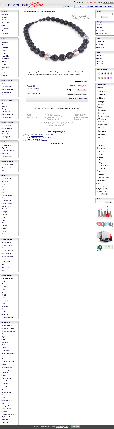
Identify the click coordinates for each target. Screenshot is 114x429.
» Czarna (3, 53)
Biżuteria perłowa (7, 122)
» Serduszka (4, 306)
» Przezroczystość (101, 186)
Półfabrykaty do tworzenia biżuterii (99, 6)
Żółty (99, 163)
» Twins (3, 184)
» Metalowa (4, 48)
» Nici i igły (4, 386)
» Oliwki (3, 311)
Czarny (33, 93)
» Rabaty (99, 58)
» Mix (2, 270)
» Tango (3, 231)
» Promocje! (100, 56)
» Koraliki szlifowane (7, 245)
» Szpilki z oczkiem (6, 400)
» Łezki (3, 303)
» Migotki (3, 259)
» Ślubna (3, 70)
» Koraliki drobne (6, 178)
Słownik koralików (31, 117)
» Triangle (4, 212)
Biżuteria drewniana (7, 142)
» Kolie (3, 103)
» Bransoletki (5, 23)
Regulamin (50, 117)
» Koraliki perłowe (6, 242)
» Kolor (98, 142)
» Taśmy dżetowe (6, 409)
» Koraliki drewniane (7, 164)
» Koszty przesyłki (101, 33)
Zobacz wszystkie (57, 143)
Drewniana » (103, 128)
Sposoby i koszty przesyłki (55, 116)
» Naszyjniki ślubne (7, 86)
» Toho (3, 192)
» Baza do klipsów (6, 325)
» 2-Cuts (3, 223)
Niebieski (101, 151)
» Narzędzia (4, 384)
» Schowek (99, 61)
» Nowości (99, 64)
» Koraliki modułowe (7, 256)
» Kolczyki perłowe (6, 128)
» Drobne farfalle (6, 206)
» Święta (3, 403)
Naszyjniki (34, 11)
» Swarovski (4, 248)
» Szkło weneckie (6, 253)
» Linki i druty (5, 370)
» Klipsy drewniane (6, 148)
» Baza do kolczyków (7, 328)
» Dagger (3, 289)
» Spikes (3, 287)
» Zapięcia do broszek (7, 414)
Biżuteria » (102, 98)
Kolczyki (100, 104)
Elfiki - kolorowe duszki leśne (39, 141)
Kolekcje (4, 39)
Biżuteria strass (6, 100)
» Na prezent (5, 267)
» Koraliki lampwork (7, 250)
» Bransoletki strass (7, 114)
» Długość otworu (101, 189)
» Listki (3, 298)
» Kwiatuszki (4, 300)
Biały (99, 171)
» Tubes (3, 228)
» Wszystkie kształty (7, 278)
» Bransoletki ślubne (7, 89)
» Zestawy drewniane (7, 156)
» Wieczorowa (5, 59)
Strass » (102, 138)
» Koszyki (4, 359)
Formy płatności (52, 114)
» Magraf (3, 50)
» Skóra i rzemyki (6, 392)
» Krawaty (4, 364)
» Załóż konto (100, 42)
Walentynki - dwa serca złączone (41, 137)
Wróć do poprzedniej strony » (78, 98)
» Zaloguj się (100, 44)
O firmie (28, 119)
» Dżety (3, 345)
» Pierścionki (5, 28)
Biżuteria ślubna (6, 80)
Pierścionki (101, 119)
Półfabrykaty (5, 322)
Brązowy (100, 145)
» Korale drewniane (7, 145)
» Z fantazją (4, 45)
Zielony (100, 157)
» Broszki (3, 20)
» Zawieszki (4, 420)
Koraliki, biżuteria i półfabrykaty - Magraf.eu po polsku (57, 122)
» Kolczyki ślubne (6, 92)
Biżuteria (68, 6)
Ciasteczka (77, 119)
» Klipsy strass (5, 111)
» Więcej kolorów (101, 180)
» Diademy (4, 84)
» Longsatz (4, 225)
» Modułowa (4, 42)
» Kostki (3, 295)
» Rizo (3, 281)
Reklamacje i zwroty (53, 119)
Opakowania (102, 125)
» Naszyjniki (4, 14)
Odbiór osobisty (79, 116)
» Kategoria (99, 87)
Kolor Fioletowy (45, 11)
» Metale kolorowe (6, 381)
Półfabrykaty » (103, 91)
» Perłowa (4, 64)
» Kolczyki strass (6, 109)
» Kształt (98, 183)
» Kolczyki (4, 17)
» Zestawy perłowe (6, 137)
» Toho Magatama (6, 195)
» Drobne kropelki (6, 203)
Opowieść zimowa (36, 139)
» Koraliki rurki (5, 181)
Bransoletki (101, 110)
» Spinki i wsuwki (6, 95)
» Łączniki (4, 375)
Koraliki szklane (6, 239)
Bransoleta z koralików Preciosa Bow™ (43, 134)
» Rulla (3, 284)
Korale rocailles (103, 116)
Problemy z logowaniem (81, 117)
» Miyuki (3, 189)
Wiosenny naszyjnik (37, 136)
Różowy (100, 174)
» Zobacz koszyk (101, 30)
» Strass (3, 72)
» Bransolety (4, 153)
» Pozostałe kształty (7, 317)
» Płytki (3, 309)
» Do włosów (5, 342)
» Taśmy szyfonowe (7, 406)
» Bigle (3, 337)
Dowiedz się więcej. (62, 427)
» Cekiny (3, 339)
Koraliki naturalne (7, 161)
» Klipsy (3, 25)
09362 (53, 11)
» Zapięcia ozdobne (7, 417)
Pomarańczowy (102, 166)
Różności (101, 122)
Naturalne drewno (103, 177)
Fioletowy (39, 93)
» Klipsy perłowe (6, 131)
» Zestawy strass (6, 117)
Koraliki (79, 6)
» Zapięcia (4, 411)
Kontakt (28, 114)
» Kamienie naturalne (7, 167)
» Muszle (3, 170)
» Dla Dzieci (4, 75)
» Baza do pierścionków (8, 331)
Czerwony (101, 168)
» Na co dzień (5, 56)
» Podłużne (4, 314)
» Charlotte (4, 209)
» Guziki (3, 348)
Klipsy (100, 107)
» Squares (4, 217)
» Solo (3, 187)
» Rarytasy (4, 264)
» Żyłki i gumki (5, 422)
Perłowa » (102, 131)
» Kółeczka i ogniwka (7, 361)
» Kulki (3, 292)
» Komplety (4, 356)
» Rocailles (4, 61)
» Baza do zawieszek (7, 334)
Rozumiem (75, 427)
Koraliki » (102, 95)
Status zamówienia (80, 114)
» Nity (2, 389)
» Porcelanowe (5, 262)
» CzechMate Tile (6, 201)
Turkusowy (101, 160)
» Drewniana (4, 67)
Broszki (100, 113)
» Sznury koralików (6, 234)
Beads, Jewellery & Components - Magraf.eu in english (57, 124)
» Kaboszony (5, 350)
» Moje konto (100, 47)
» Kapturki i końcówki (7, 353)
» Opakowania (5, 34)
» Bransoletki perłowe (7, 134)
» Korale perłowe (6, 125)
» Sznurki (3, 397)
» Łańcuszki (4, 373)
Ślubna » (102, 134)
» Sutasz (3, 395)
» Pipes (3, 220)
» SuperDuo (4, 198)
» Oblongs (4, 214)
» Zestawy (4, 31)
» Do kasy (99, 28)
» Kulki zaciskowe (6, 367)
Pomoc (28, 116)
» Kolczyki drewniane (7, 150)
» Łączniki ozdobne (7, 378)
